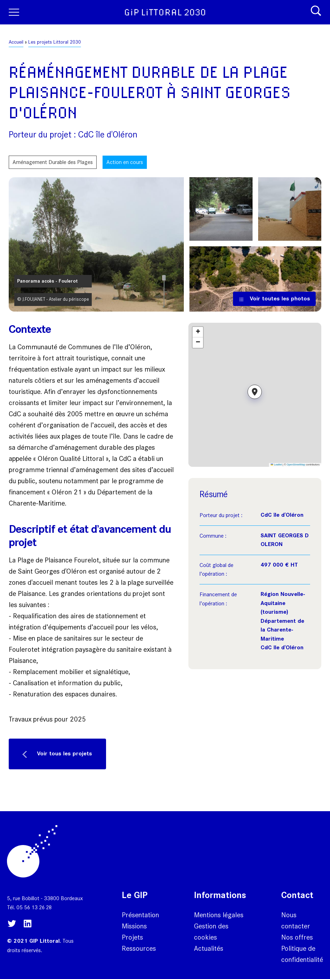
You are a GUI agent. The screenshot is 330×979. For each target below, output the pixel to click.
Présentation (140, 915)
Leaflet (276, 464)
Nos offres (297, 937)
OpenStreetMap (296, 464)
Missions (134, 926)
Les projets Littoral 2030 (54, 42)
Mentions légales (218, 915)
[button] (254, 394)
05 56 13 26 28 (34, 907)
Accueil (16, 42)
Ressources (139, 948)
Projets (132, 937)
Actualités (208, 948)
